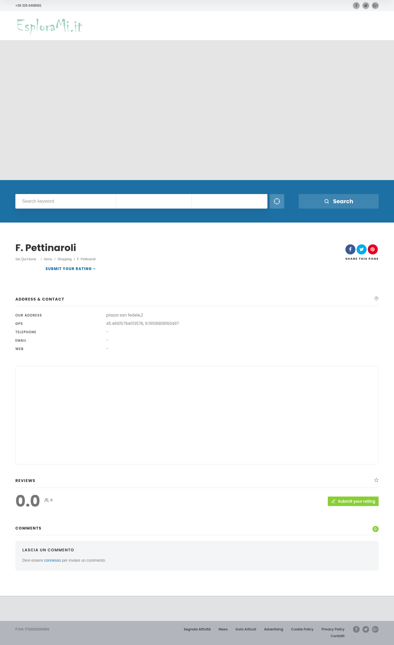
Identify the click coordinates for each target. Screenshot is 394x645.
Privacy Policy (333, 629)
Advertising (273, 629)
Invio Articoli (246, 629)
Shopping (65, 259)
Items (48, 259)
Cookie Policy (302, 629)
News (223, 629)
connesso (52, 560)
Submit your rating (69, 268)
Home (31, 259)
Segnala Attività (197, 629)
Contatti (338, 636)
